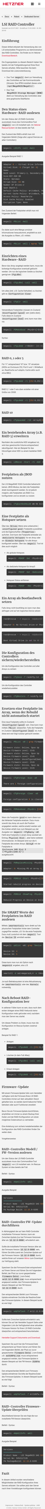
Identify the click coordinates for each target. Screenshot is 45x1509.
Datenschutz (19, 1505)
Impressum (9, 1505)
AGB (38, 1505)
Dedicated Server (31, 16)
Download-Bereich (9, 56)
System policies (29, 1505)
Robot (16, 16)
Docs (7, 16)
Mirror (27, 1258)
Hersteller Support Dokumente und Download (21, 1338)
